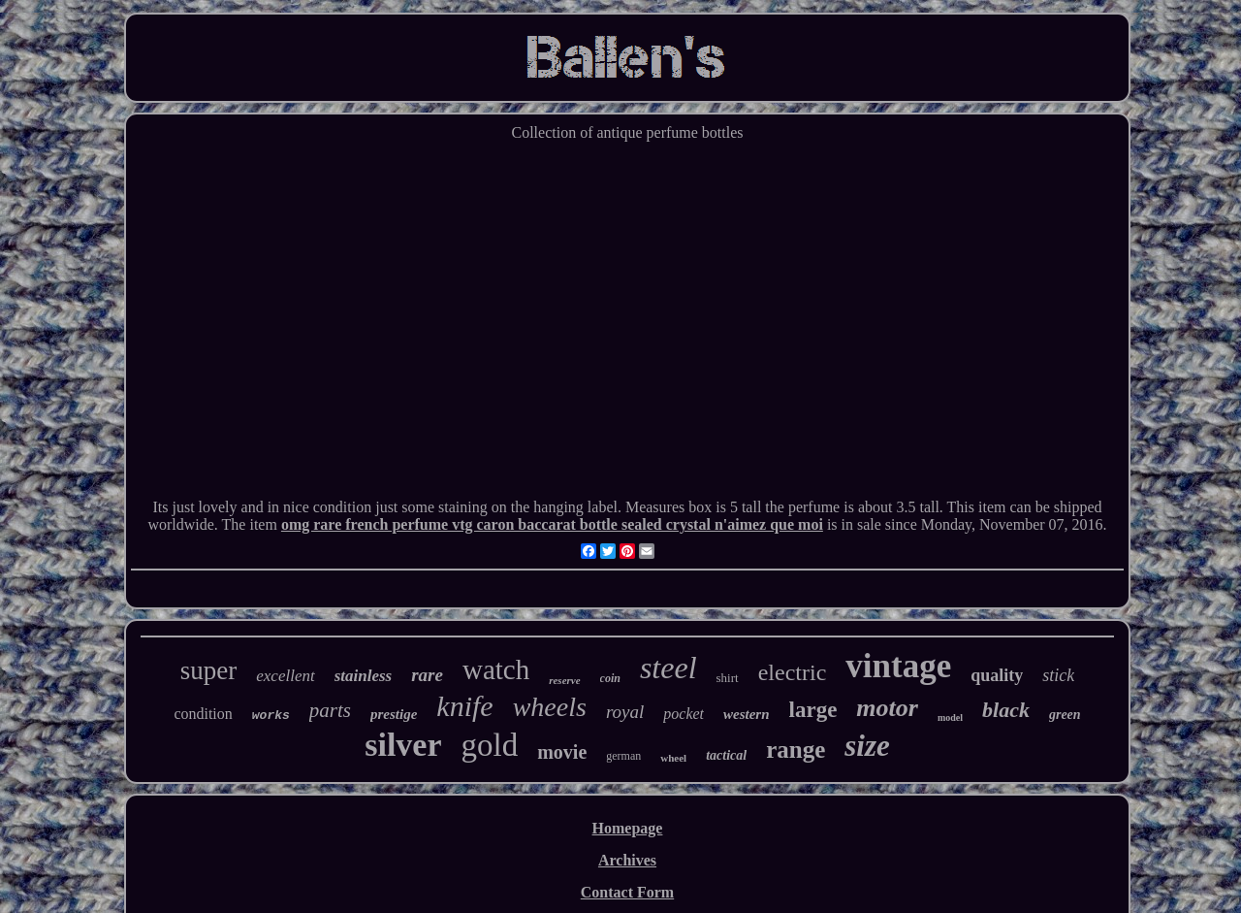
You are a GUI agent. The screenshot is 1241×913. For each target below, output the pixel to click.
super (208, 670)
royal (625, 711)
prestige (393, 714)
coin (610, 678)
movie (562, 752)
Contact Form (627, 892)
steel (668, 667)
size (867, 746)
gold (490, 745)
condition (203, 713)
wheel (673, 758)
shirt (727, 677)
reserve (564, 680)
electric (792, 672)
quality (997, 675)
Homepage (627, 828)
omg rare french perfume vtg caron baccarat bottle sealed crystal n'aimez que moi (552, 524)
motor (887, 708)
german (623, 756)
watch (495, 669)
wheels (550, 707)
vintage (898, 666)
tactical (726, 755)
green (1065, 714)
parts (330, 710)
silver (403, 745)
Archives (627, 860)
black (1006, 710)
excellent (285, 676)
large (813, 710)
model (950, 717)
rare (427, 675)
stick (1058, 675)
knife (464, 706)
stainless (363, 676)
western (746, 714)
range (795, 749)
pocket (683, 713)
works (271, 715)
